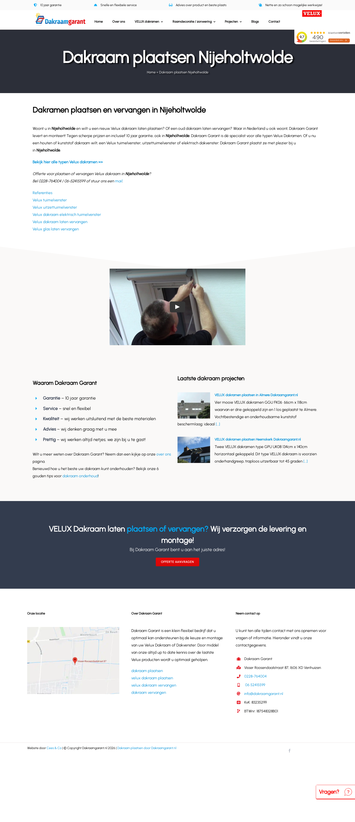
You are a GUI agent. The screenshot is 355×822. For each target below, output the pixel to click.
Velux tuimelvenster (50, 200)
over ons (163, 454)
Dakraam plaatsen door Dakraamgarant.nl (146, 748)
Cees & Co (54, 748)
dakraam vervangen (148, 692)
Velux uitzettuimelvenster (55, 207)
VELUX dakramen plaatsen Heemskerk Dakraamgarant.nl (258, 439)
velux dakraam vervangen (153, 685)
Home (151, 72)
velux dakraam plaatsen (152, 678)
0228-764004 (255, 676)
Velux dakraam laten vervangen (60, 221)
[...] (217, 424)
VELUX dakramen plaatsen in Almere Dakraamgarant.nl (256, 395)
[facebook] (289, 750)
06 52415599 (254, 685)
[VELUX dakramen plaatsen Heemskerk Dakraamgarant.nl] (194, 450)
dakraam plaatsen (147, 670)
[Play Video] (177, 306)
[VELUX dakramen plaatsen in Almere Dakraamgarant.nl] (194, 405)
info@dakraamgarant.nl (263, 694)
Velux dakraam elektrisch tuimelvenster (67, 214)
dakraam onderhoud (80, 476)
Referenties (42, 192)
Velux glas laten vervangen (56, 229)
